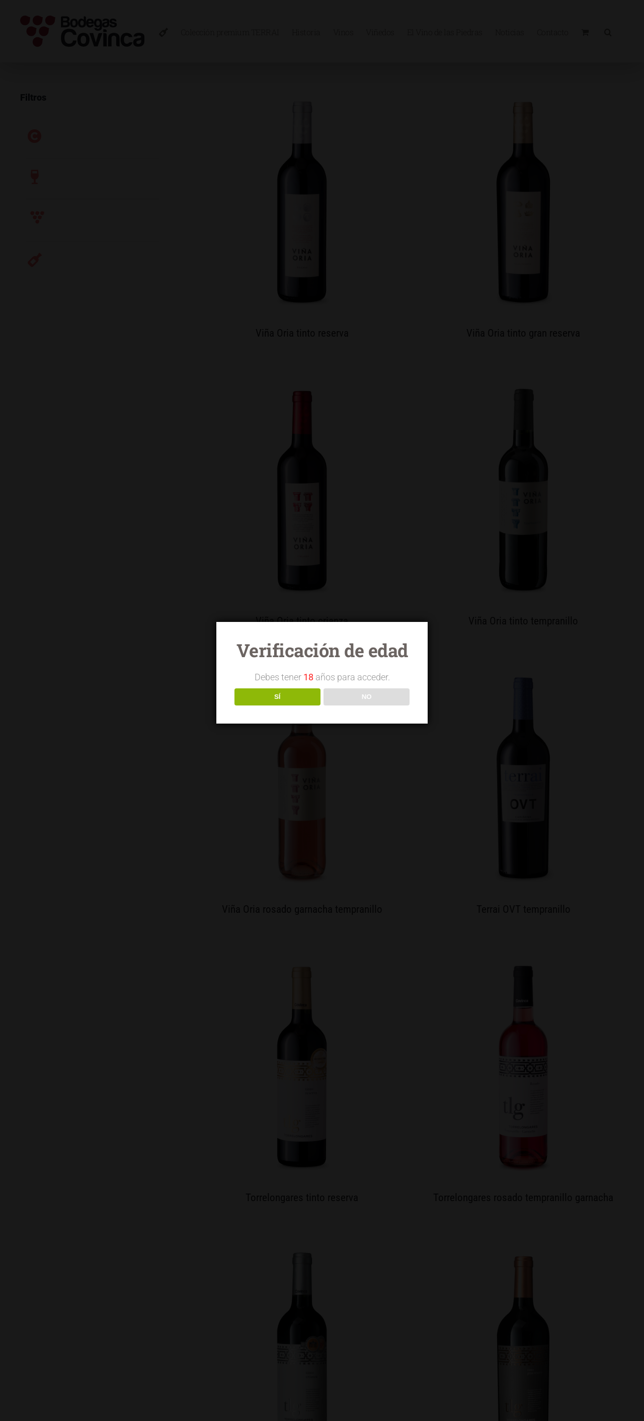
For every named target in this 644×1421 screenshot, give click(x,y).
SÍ (277, 696)
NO (367, 696)
